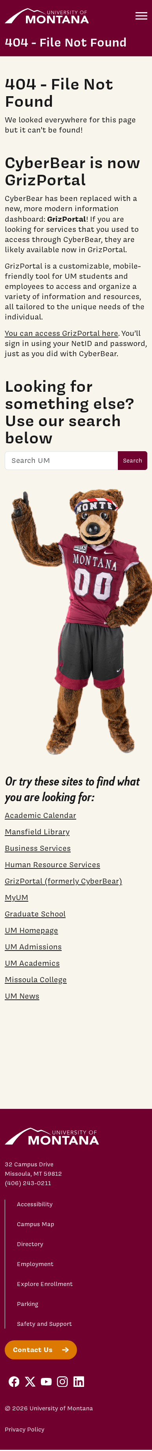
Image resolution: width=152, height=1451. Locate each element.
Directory (30, 1244)
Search (132, 461)
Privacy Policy (24, 1429)
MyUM (16, 897)
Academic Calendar (40, 815)
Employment (35, 1264)
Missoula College (36, 979)
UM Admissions (33, 947)
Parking (27, 1304)
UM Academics (32, 963)
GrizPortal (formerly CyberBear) (63, 881)
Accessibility (35, 1204)
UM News (22, 996)
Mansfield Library (37, 832)
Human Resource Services (52, 864)
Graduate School (35, 914)
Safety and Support (44, 1324)
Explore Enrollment (45, 1284)
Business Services (38, 848)
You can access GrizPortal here (61, 333)
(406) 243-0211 (28, 1183)
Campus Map (35, 1224)
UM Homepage (31, 930)
